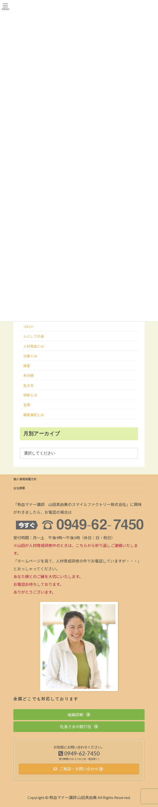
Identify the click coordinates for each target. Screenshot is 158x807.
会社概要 (19, 488)
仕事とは (30, 356)
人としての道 (33, 336)
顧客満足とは (33, 415)
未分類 (28, 376)
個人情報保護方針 (25, 479)
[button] (79, 714)
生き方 (28, 385)
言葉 (26, 405)
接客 (26, 366)
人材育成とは (33, 346)
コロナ (28, 327)
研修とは (30, 395)
